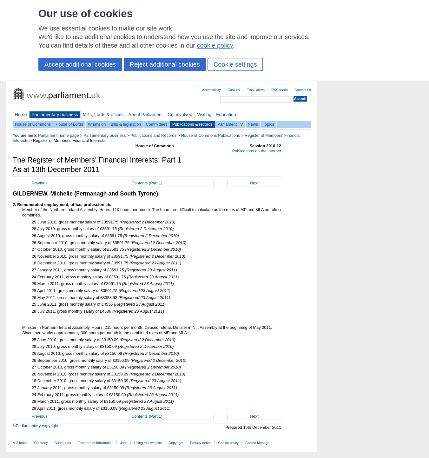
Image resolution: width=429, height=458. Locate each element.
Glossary (41, 443)
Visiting (204, 114)
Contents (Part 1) (146, 183)
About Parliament (146, 114)
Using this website (148, 443)
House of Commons (33, 124)
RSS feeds (279, 90)
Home (21, 114)
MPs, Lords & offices (103, 114)
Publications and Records (153, 135)
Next (254, 183)
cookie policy (215, 45)
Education (226, 114)
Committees (156, 124)
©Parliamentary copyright (35, 425)
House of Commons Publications (210, 135)
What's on (97, 124)
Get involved (180, 114)
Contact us (302, 90)
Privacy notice (201, 443)
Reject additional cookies (165, 64)
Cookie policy (228, 443)
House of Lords (69, 124)
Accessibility (211, 90)
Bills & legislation (125, 124)
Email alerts (256, 90)
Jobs (123, 443)
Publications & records (192, 124)
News (253, 124)
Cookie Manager (258, 443)
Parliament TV (230, 124)
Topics (268, 124)
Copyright (175, 443)
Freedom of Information (95, 443)
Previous (40, 183)
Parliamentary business (55, 114)
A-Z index (20, 443)
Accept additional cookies (80, 64)
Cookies (234, 90)
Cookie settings (235, 64)
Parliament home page (58, 135)
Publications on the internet (256, 151)
